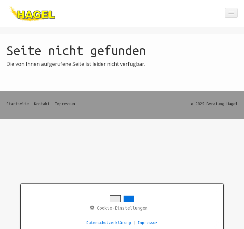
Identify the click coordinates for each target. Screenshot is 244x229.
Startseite (17, 103)
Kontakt (42, 103)
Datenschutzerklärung (108, 222)
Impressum (65, 103)
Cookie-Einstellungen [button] (119, 208)
